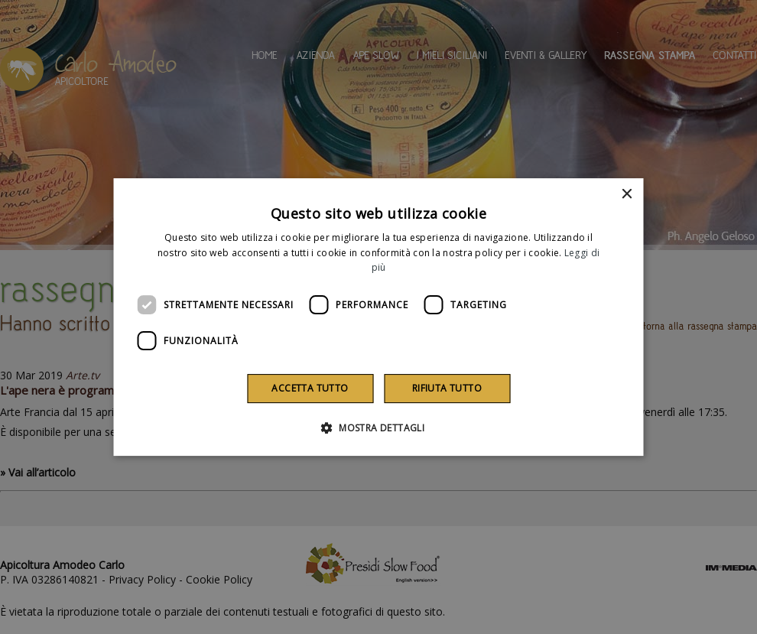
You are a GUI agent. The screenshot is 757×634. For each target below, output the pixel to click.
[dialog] (379, 317)
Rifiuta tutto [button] (447, 388)
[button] (378, 427)
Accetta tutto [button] (309, 388)
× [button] (626, 194)
